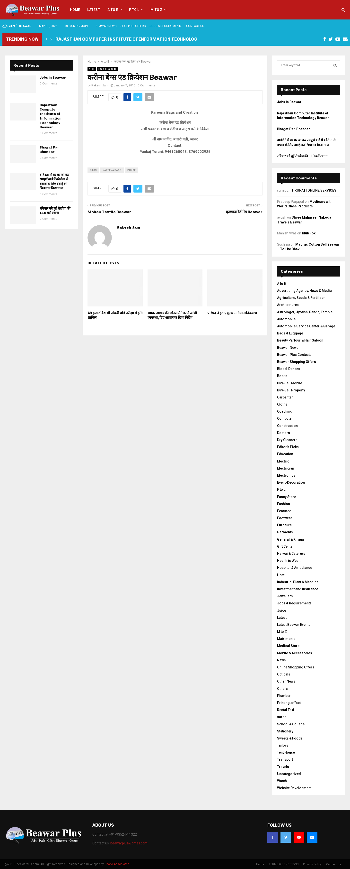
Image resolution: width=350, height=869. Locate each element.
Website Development (294, 788)
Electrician (285, 468)
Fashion (283, 504)
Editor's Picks (288, 447)
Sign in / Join (76, 26)
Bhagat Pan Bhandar (50, 149)
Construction (287, 426)
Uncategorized (289, 774)
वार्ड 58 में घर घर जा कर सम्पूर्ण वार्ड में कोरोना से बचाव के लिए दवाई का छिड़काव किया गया (54, 181)
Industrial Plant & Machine (297, 582)
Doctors (283, 433)
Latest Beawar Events (293, 625)
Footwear (284, 518)
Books (282, 376)
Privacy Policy (312, 864)
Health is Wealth (289, 561)
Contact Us (195, 26)
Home (75, 10)
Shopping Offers (133, 26)
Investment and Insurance (297, 589)
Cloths (282, 404)
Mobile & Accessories (294, 653)
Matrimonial (287, 639)
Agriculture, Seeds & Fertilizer (301, 298)
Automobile (286, 319)
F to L (134, 10)
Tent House (286, 752)
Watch (282, 781)
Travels (283, 767)
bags (93, 170)
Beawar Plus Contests (294, 355)
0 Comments (146, 85)
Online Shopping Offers (295, 667)
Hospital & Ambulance (294, 568)
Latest (93, 10)
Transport (285, 759)
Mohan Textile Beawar (109, 212)
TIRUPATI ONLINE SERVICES (313, 190)
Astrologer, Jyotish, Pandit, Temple (304, 312)
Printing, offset (289, 703)
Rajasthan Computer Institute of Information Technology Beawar (137, 39)
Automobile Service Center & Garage (306, 326)
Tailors (282, 745)
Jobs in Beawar (53, 77)
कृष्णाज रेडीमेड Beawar (244, 212)
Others (282, 689)
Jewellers (285, 596)
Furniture (284, 525)
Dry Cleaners (287, 440)
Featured (284, 511)
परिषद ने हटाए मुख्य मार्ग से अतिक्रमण (232, 313)
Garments (285, 532)
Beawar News (106, 26)
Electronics (286, 475)
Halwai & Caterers (291, 553)
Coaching (284, 411)
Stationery (285, 731)
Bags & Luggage (107, 69)
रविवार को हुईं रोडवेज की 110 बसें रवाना (55, 210)
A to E (112, 10)
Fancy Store (286, 497)
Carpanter (285, 397)
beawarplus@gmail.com (129, 843)
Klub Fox (308, 233)
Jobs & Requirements (166, 26)
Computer (285, 418)
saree (281, 717)
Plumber (284, 696)
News (281, 660)
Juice (281, 610)
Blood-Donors (288, 369)
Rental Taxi (285, 710)
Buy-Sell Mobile (289, 383)
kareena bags (112, 170)
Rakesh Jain (99, 85)
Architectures (288, 305)
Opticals (283, 674)
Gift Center (285, 546)
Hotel (281, 575)
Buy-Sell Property (291, 390)
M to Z (156, 10)
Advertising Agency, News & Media (304, 291)
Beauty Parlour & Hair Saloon (300, 340)
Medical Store (288, 646)
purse (131, 170)
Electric (283, 461)
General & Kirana (290, 539)
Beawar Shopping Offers (296, 362)
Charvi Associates (117, 864)
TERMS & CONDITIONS (283, 864)
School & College (291, 724)
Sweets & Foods (290, 738)
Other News (286, 681)
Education (285, 454)
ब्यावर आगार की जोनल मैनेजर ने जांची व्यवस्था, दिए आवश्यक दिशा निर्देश (172, 315)
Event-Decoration (291, 482)
